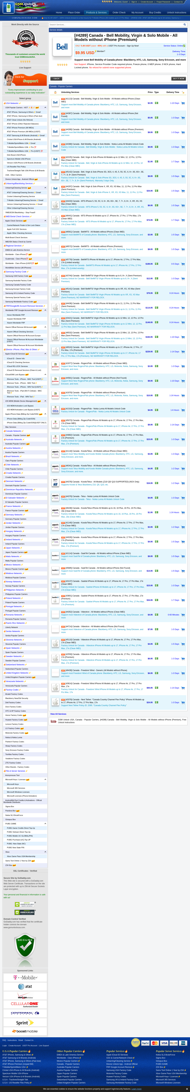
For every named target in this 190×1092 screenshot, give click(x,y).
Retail (20, 1040)
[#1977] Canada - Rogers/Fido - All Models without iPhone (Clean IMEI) (94, 363)
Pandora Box (11, 811)
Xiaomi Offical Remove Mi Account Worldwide (25, 345)
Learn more (136, 1089)
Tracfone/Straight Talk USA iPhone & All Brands (26, 171)
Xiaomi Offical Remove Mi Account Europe (24, 336)
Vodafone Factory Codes (14, 759)
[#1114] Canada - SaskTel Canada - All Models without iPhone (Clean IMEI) (96, 553)
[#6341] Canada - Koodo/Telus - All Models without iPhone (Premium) (93, 466)
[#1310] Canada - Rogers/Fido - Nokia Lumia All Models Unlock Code (93, 409)
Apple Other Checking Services (19, 233)
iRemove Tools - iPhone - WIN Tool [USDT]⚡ (25, 387)
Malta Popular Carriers (13, 561)
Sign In (134, 2)
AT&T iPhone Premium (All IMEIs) (20, 128)
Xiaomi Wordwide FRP (16, 323)
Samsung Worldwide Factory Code (20, 302)
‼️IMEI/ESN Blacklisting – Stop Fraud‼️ (19, 212)
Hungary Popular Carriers (14, 535)
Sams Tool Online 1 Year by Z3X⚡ (171, 1070)
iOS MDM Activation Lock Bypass (20, 406)
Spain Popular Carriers (13, 652)
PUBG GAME (9, 824)
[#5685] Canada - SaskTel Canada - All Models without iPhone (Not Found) (95, 568)
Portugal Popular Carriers (14, 611)
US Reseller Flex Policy (16, 167)
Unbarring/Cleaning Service (17, 188)
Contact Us (178, 2)
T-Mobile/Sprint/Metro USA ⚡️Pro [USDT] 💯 (25, 151)
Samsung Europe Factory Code (16, 289)
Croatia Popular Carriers (14, 477)
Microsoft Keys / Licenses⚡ (168, 1076)
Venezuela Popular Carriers (15, 686)
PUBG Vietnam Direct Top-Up (18, 832)
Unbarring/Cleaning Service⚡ (119, 1061)
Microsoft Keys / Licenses (16, 779)
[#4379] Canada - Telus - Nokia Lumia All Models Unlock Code (90, 496)
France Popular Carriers (15, 510)
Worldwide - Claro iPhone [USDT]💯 (20, 263)
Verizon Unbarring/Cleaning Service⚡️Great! (25, 204)
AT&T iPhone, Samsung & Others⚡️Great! (24, 112)
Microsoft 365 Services (16, 788)
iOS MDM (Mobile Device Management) (22, 401)
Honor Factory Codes (14, 715)
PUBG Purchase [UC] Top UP (19, 840)
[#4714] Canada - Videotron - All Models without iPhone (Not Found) (92, 626)
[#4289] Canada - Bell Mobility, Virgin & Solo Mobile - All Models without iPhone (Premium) (102, 129)
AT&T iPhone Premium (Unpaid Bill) (17, 1064)
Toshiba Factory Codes (13, 754)
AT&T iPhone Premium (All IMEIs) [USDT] (23, 132)
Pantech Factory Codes (13, 742)
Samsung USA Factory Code (17, 276)
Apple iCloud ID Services (16, 354)
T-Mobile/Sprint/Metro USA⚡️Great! (21, 143)
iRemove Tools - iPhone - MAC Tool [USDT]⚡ (25, 379)
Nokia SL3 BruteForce (13, 815)
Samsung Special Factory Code (17, 297)
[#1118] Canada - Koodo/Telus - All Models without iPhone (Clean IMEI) (94, 451)
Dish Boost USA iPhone (16, 155)
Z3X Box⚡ (161, 1067)
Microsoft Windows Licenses (18, 792)
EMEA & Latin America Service (16, 250)
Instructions (12, 1040)
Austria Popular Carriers (13, 452)
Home (59, 12)
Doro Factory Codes (12, 707)
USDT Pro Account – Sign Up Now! (123, 46)
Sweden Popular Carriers (14, 661)
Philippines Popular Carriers (15, 594)
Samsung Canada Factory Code (17, 285)
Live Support (44, 1046)
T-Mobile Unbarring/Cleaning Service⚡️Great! (25, 200)
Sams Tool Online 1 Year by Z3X (19, 861)
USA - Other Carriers (12, 175)
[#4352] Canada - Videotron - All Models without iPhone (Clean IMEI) (93, 612)
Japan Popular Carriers (15, 552)
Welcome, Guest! (121, 2)
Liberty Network (10, 627)
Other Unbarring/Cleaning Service (20, 208)
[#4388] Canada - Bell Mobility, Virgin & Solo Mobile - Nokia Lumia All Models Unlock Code (102, 144)
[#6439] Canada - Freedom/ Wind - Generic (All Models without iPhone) (94, 670)
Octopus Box (9, 819)
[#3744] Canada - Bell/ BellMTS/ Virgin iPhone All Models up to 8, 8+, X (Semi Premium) (101, 276)
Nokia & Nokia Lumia (12, 737)
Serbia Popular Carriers (13, 636)
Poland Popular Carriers (14, 602)
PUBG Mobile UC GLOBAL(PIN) (20, 836)
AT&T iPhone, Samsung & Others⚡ (18, 1055)
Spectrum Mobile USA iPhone (19, 159)
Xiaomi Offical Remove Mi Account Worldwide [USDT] (25, 340)
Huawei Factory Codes (15, 720)
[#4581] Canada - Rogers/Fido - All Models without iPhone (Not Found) (94, 378)
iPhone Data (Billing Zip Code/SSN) (21, 419)
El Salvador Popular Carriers (15, 502)
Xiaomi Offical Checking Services (20, 332)
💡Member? (99, 51)
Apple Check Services (14, 221)
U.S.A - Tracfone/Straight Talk (15, 1080)
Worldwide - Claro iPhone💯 (17, 254)
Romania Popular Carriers (14, 619)
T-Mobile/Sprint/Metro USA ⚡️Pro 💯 (21, 147)
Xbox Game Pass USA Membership (21, 856)
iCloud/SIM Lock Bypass (16, 375)
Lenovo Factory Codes (13, 724)
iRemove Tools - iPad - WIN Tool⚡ (21, 397)
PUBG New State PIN (15, 848)
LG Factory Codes (13, 728)
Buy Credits (155, 12)
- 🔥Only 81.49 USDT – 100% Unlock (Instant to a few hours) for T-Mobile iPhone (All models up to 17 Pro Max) (87, 18)
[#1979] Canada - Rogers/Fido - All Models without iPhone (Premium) (93, 392)
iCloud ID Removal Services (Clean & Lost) (24, 370)
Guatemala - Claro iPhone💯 (17, 259)
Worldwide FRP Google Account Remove (22, 310)
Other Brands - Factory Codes (16, 767)
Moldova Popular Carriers (14, 578)
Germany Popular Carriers (14, 519)
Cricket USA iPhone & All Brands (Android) (24, 139)
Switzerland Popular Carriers (15, 669)
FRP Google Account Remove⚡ (120, 1067)
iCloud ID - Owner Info (16, 358)
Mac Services (9, 427)
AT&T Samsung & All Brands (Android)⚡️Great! (26, 135)
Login (4, 1046)
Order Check (119, 12)
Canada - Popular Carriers (16, 435)
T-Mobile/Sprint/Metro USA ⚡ (15, 1067)
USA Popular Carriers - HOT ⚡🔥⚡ (21, 108)
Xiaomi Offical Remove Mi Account (20, 327)
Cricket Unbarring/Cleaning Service (21, 196)
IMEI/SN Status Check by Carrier (17, 242)
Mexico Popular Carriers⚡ (68, 1061)
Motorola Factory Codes (15, 733)
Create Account (147, 2)
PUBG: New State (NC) (16, 844)
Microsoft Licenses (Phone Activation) (22, 796)
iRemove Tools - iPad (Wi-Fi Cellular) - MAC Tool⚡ (24, 392)
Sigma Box (8, 806)
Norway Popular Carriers (14, 586)
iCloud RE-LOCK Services (17, 366)
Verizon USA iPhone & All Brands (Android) (24, 163)
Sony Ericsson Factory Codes (16, 750)
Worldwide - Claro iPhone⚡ (69, 1058)
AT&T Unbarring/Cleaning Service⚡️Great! (24, 192)
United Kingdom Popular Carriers (19, 677)
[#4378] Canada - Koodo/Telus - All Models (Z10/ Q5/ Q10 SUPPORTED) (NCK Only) (100, 482)
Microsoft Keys (13, 784)
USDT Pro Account (29, 1046)
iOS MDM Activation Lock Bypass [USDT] (23, 410)
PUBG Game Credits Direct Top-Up (21, 828)
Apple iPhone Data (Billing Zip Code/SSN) (22, 414)
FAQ (4, 1040)
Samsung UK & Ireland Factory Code (19, 293)
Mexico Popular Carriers (15, 569)
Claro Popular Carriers (13, 461)
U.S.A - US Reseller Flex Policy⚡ (17, 1083)
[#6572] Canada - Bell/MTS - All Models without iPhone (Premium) (92, 246)
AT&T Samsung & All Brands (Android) (19, 1058)
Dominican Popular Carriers (15, 494)
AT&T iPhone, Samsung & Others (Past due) (24, 116)
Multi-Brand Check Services (15, 237)
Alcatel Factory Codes (13, 694)
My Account (137, 12)
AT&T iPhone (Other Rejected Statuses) (23, 124)
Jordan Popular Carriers (13, 527)
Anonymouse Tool (11, 775)
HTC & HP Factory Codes (14, 711)
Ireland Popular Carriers (13, 544)
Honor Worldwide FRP (16, 315)
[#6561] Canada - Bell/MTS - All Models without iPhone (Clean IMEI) (92, 232)
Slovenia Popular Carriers (14, 644)
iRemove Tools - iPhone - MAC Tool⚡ (22, 383)
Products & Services (96, 12)
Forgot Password (163, 2)
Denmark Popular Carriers (14, 485)
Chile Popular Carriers (13, 469)
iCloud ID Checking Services (18, 362)
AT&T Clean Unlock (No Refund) (20, 120)
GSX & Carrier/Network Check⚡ (120, 1058)
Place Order (74, 12)
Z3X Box (9, 865)
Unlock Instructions (176, 12)
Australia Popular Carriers (16, 444)
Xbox (6, 852)
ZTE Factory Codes (12, 763)
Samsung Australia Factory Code (17, 280)
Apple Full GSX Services (16, 229)
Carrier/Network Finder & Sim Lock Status (23, 225)
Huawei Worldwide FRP (16, 319)
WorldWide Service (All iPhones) (17, 268)
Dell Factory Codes (12, 702)
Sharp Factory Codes (12, 746)
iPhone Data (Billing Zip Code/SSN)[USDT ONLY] (26, 423)
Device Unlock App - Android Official (20, 179)
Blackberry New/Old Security (15, 698)
